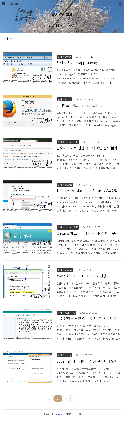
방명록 (72, 25)
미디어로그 (60, 25)
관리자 (69, 414)
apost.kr (58, 414)
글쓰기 (78, 414)
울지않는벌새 (62, 14)
